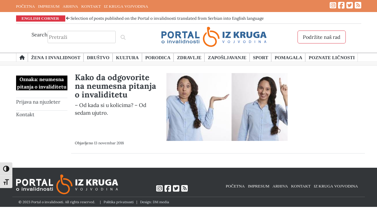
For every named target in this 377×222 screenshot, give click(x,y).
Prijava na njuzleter (38, 102)
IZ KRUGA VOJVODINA (126, 6)
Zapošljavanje (227, 57)
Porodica (158, 57)
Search (40, 34)
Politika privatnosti (119, 202)
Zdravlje (189, 57)
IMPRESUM (49, 6)
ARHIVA (70, 6)
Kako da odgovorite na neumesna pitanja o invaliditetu (115, 86)
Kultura (127, 57)
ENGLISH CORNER (40, 18)
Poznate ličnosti (332, 57)
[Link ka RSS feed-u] (358, 5)
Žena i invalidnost (55, 57)
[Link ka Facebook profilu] (341, 5)
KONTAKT (91, 6)
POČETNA (25, 6)
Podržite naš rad (322, 37)
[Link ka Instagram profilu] (333, 5)
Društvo (98, 57)
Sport (260, 57)
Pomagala (288, 57)
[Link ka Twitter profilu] (349, 5)
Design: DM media (154, 202)
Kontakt (25, 114)
